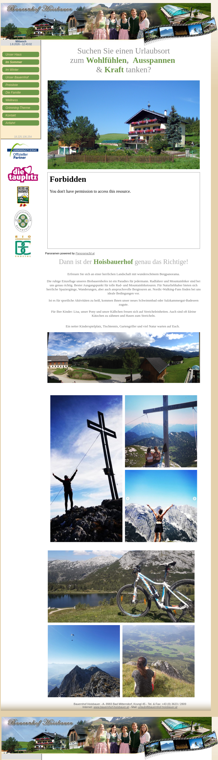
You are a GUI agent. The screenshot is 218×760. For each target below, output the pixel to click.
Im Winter (12, 70)
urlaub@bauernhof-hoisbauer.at (157, 707)
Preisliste (12, 85)
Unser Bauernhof (17, 77)
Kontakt (10, 115)
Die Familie (13, 92)
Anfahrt (10, 123)
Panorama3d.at (85, 253)
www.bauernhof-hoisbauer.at (111, 707)
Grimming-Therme (18, 108)
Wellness (12, 100)
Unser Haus (13, 54)
